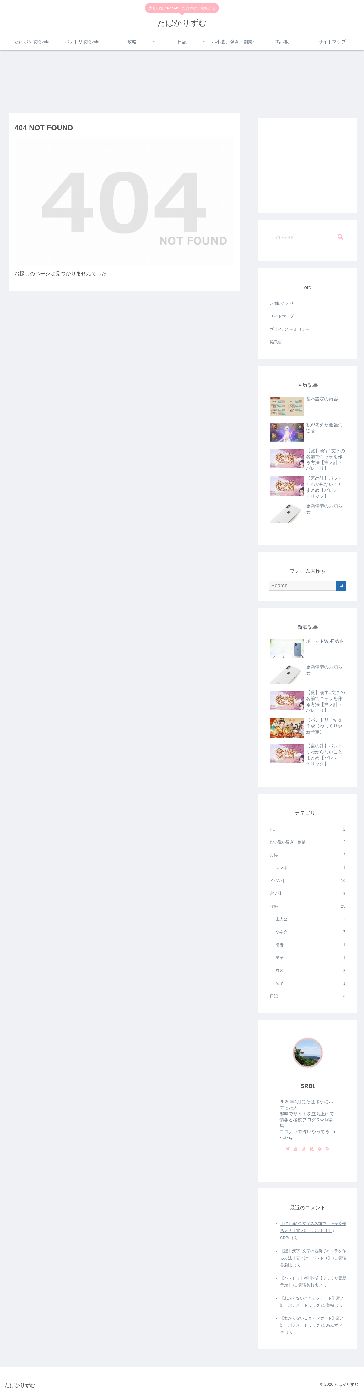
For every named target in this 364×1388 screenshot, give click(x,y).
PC (308, 829)
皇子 (311, 957)
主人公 (311, 919)
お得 (308, 854)
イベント (308, 880)
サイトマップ (282, 316)
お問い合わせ (282, 303)
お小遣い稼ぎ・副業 (308, 842)
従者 (311, 945)
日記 (308, 996)
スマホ (311, 867)
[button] (340, 237)
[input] (308, 237)
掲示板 (276, 342)
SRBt (307, 1086)
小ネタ (311, 931)
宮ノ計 (308, 893)
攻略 (308, 906)
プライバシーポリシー (290, 329)
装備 (311, 983)
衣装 (311, 970)
